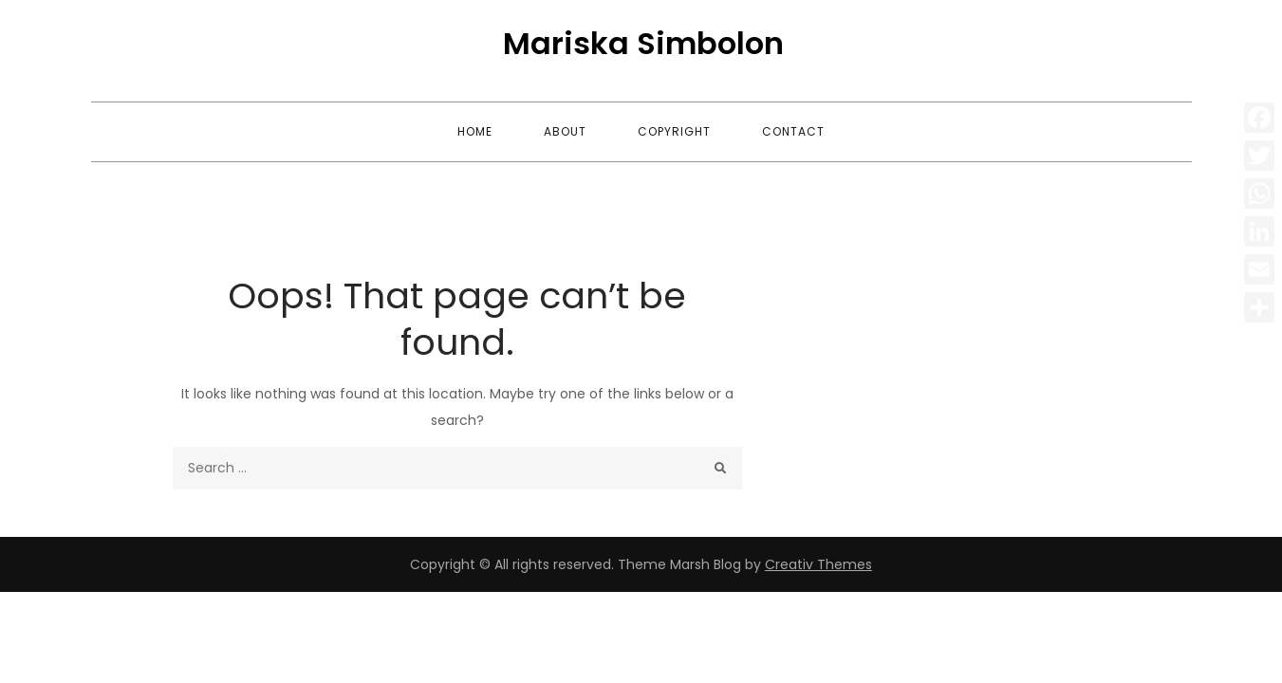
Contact (793, 131)
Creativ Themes (818, 564)
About (565, 131)
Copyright (674, 131)
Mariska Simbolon (643, 43)
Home (474, 131)
